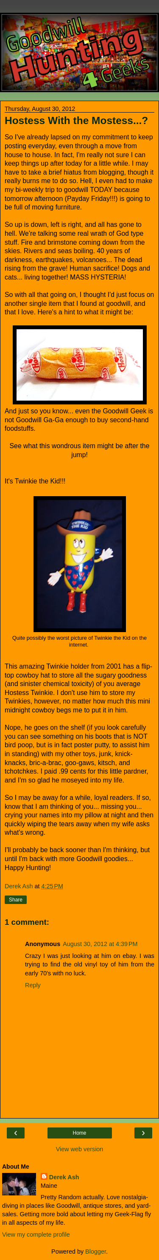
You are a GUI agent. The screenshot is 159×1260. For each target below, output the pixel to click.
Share (15, 900)
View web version (79, 1149)
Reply (33, 985)
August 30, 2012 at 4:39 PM (100, 944)
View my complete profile (36, 1234)
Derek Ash (64, 1177)
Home (79, 1133)
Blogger (95, 1251)
